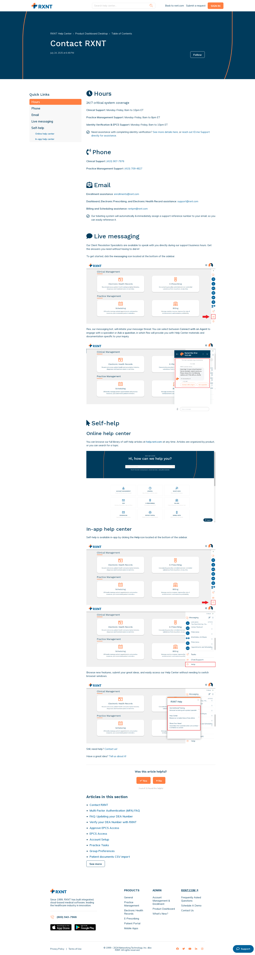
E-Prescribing (131, 918)
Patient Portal (132, 923)
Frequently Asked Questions (191, 899)
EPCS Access (98, 833)
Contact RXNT (99, 805)
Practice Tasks (99, 845)
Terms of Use (75, 949)
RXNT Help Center (61, 33)
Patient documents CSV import (110, 856)
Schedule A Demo (191, 905)
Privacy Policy (57, 949)
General (128, 897)
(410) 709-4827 (133, 168)
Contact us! (111, 748)
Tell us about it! (117, 756)
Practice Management (131, 904)
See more (95, 863)
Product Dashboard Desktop (91, 33)
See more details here (165, 132)
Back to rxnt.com (174, 5)
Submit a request (196, 5)
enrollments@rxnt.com (126, 194)
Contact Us (187, 910)
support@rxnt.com (187, 201)
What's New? (160, 913)
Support (243, 948)
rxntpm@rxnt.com (138, 208)
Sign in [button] (215, 5)
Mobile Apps (131, 928)
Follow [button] (197, 54)
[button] (143, 780)
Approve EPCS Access (104, 828)
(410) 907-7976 (115, 161)
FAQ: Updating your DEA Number (111, 816)
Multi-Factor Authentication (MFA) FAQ (115, 810)
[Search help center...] (123, 6)
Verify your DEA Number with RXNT (113, 822)
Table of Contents (121, 33)
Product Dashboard (164, 908)
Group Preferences (102, 851)
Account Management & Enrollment (161, 900)
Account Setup (99, 839)
